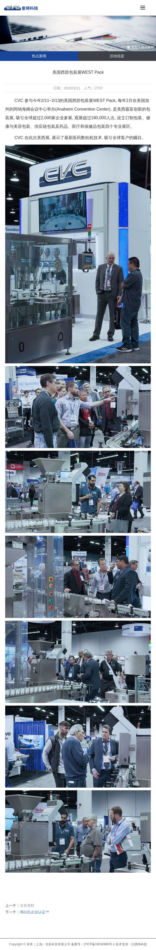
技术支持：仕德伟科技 (131, 944)
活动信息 (117, 56)
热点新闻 (147, 47)
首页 (132, 47)
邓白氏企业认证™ (34, 912)
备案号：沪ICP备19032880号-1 (93, 944)
